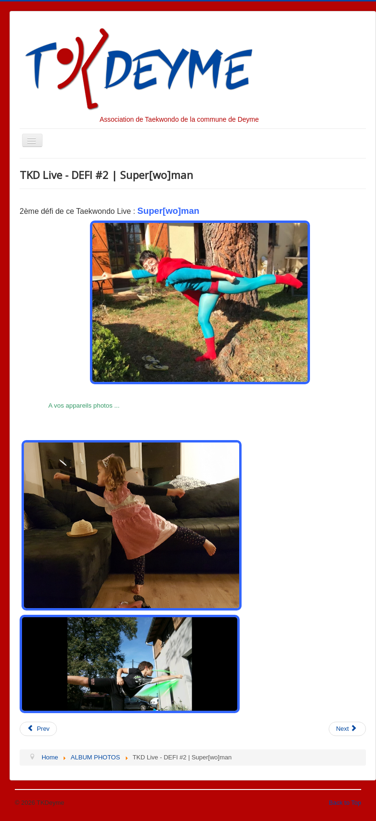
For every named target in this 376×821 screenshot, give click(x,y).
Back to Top (345, 802)
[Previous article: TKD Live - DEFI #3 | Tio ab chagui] (38, 729)
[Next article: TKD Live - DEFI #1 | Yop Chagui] (347, 729)
